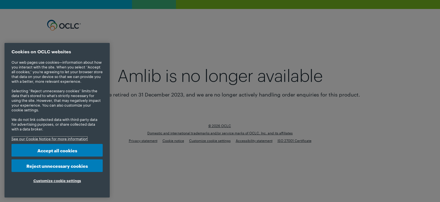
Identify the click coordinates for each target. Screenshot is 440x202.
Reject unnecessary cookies (57, 165)
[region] (57, 120)
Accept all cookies (57, 150)
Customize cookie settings (57, 180)
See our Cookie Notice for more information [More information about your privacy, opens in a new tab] (50, 138)
